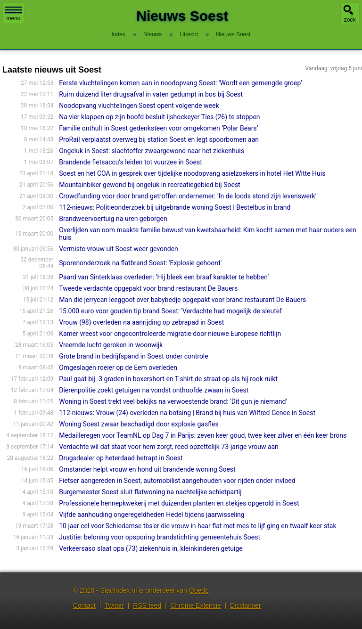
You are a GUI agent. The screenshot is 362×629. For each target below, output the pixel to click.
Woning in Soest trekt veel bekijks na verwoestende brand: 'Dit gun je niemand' (173, 401)
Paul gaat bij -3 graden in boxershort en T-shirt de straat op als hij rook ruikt (168, 379)
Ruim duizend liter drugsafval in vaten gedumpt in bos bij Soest (151, 94)
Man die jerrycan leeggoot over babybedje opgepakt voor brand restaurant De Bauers (182, 299)
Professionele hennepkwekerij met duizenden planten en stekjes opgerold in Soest (179, 503)
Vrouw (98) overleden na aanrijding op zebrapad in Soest (141, 322)
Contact (84, 605)
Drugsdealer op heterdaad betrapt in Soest (120, 458)
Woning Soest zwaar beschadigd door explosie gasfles (139, 424)
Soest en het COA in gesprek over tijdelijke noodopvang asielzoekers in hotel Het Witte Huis (192, 173)
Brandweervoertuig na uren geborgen (113, 218)
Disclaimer (245, 605)
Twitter (114, 605)
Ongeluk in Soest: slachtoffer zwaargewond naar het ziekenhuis (151, 151)
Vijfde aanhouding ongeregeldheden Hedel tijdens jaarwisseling (152, 514)
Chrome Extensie (195, 605)
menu (13, 14)
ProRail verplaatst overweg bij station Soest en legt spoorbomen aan (159, 139)
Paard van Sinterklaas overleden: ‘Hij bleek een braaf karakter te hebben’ (164, 277)
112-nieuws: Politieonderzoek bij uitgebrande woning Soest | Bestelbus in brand (174, 207)
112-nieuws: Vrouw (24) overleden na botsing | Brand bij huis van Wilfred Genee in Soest (187, 413)
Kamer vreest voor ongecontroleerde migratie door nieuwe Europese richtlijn (170, 333)
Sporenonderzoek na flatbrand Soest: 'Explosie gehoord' (140, 263)
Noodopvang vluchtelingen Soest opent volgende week (139, 105)
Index (118, 34)
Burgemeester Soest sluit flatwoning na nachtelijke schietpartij (150, 492)
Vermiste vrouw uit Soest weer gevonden (118, 249)
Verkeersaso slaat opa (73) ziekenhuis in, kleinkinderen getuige (150, 548)
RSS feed (147, 605)
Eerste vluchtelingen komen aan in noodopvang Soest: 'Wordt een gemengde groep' (180, 83)
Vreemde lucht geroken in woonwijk (111, 345)
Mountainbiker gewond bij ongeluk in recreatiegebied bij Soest (149, 184)
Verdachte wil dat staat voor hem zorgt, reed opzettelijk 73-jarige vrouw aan (169, 446)
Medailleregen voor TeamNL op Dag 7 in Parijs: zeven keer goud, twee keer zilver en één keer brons (202, 435)
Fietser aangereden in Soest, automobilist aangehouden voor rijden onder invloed (177, 480)
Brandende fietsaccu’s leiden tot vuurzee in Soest (130, 162)
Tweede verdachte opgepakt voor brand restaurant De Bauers (148, 288)
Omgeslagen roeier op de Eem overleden (118, 367)
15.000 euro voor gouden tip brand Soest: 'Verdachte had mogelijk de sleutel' (170, 311)
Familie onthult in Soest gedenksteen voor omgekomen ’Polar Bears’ (158, 128)
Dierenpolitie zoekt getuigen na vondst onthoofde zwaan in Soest (153, 390)
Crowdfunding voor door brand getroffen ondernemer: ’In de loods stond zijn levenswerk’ (187, 196)
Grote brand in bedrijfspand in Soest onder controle (133, 356)
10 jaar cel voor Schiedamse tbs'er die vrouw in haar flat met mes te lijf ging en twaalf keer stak (197, 526)
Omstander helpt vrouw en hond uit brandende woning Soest (147, 469)
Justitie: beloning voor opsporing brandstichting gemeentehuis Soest (159, 537)
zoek (350, 19)
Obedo (199, 590)
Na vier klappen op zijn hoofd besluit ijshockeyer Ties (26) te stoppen (159, 117)
